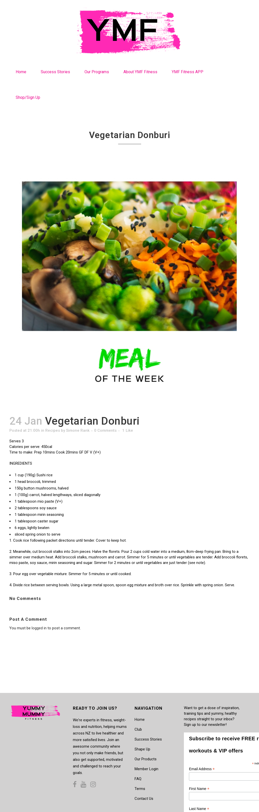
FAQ (138, 779)
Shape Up (142, 749)
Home (140, 719)
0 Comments (105, 430)
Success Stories (148, 739)
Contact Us (144, 798)
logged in (39, 628)
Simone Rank (78, 430)
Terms (140, 788)
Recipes (52, 430)
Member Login (146, 769)
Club (138, 729)
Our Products (146, 759)
